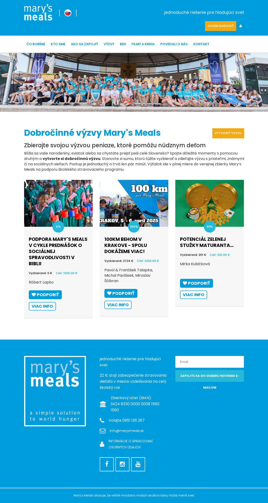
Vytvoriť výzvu (228, 133)
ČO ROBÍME (35, 44)
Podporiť (45, 295)
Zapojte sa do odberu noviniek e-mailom (209, 378)
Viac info (42, 306)
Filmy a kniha (143, 44)
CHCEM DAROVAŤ (220, 26)
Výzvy (109, 44)
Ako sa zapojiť (84, 44)
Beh (123, 44)
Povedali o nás (174, 44)
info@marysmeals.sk (127, 430)
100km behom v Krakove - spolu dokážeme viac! (125, 245)
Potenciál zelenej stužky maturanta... (207, 242)
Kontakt (201, 44)
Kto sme (58, 44)
